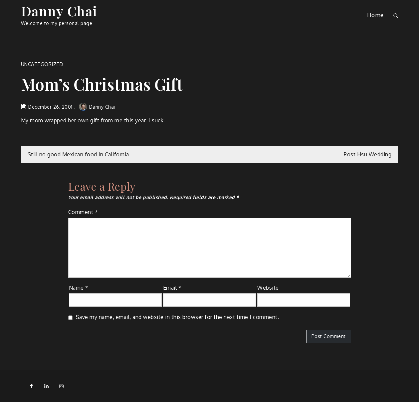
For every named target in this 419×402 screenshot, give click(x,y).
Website (268, 287)
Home (375, 14)
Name (79, 287)
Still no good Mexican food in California (78, 154)
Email (172, 287)
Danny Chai (59, 11)
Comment (83, 212)
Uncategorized (42, 64)
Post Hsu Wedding (367, 154)
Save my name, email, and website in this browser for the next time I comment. (177, 317)
